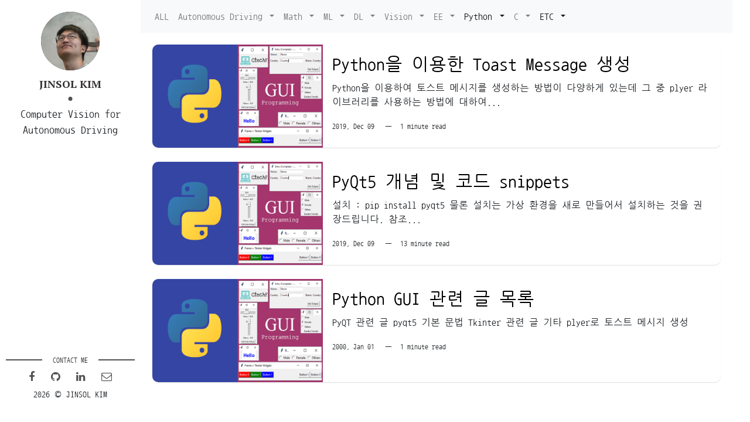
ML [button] (330, 16)
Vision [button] (400, 16)
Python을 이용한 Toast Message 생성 (481, 64)
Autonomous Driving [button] (222, 16)
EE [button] (441, 16)
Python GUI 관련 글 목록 (433, 299)
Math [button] (295, 16)
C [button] (518, 16)
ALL (162, 16)
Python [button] (480, 16)
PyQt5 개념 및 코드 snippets (451, 181)
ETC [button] (549, 16)
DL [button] (361, 16)
